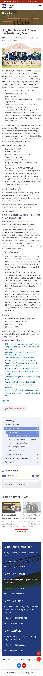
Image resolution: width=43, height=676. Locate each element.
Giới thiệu (7, 660)
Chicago (19, 363)
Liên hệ (35, 660)
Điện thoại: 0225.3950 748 (16, 618)
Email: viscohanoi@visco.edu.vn (30, 1)
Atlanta (26, 363)
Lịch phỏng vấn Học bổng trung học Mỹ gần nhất (23, 344)
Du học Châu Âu (22, 425)
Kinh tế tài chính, (29, 371)
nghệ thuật (30, 369)
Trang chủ (5, 16)
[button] (39, 6)
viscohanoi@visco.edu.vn (15, 567)
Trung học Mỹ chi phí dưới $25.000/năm (20, 358)
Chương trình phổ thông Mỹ (19, 436)
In (38, 476)
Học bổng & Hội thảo (17, 447)
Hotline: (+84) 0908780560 (11, 1)
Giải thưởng (25, 660)
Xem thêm (21, 532)
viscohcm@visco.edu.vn (15, 594)
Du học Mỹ (23, 432)
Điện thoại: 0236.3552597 (16, 645)
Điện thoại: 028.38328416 (16, 588)
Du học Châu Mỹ (22, 428)
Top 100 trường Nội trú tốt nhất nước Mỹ (20, 382)
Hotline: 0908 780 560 (15, 561)
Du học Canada (23, 454)
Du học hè (22, 462)
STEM (23, 369)
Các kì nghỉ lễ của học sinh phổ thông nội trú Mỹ (22, 390)
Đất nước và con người (17, 450)
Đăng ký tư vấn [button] (14, 408)
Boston (12, 363)
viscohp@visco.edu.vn (14, 624)
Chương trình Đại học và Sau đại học (22, 440)
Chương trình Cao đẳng (18, 443)
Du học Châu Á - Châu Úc (22, 458)
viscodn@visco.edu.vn (14, 651)
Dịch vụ (16, 660)
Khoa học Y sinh (15, 371)
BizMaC (33, 673)
